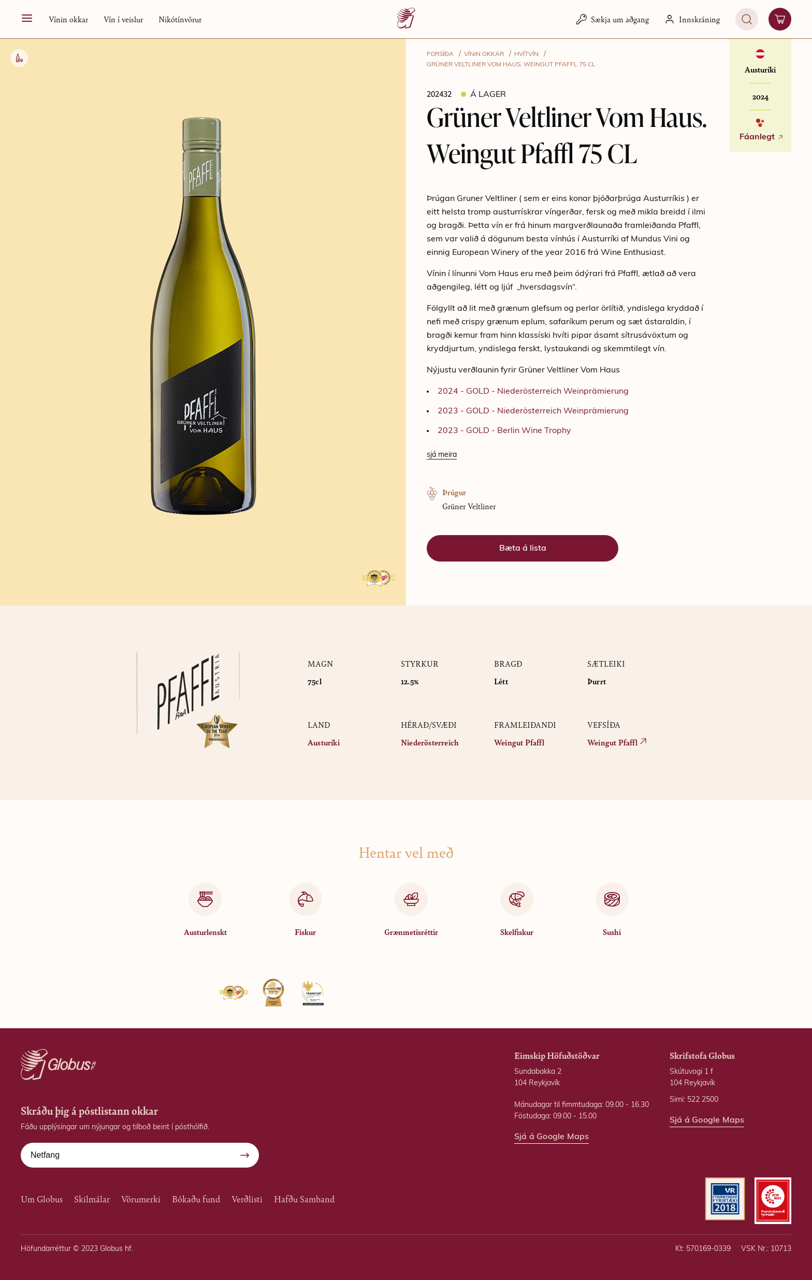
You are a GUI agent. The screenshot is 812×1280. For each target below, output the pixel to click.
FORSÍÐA (440, 54)
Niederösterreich (430, 742)
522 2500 (702, 1100)
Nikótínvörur (179, 18)
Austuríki (324, 742)
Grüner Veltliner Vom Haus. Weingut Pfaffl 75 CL (511, 65)
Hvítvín (526, 54)
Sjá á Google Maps (551, 1137)
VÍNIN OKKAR (484, 54)
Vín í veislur (123, 18)
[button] (68, 19)
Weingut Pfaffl (519, 742)
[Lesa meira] (442, 455)
